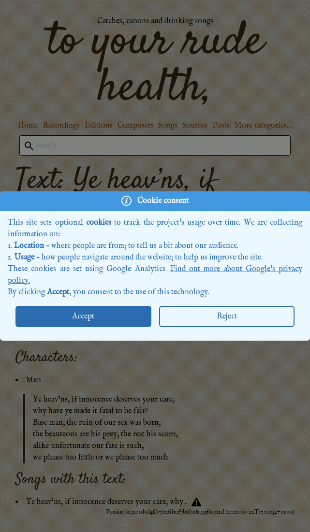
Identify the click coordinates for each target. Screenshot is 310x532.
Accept (83, 316)
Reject (227, 316)
